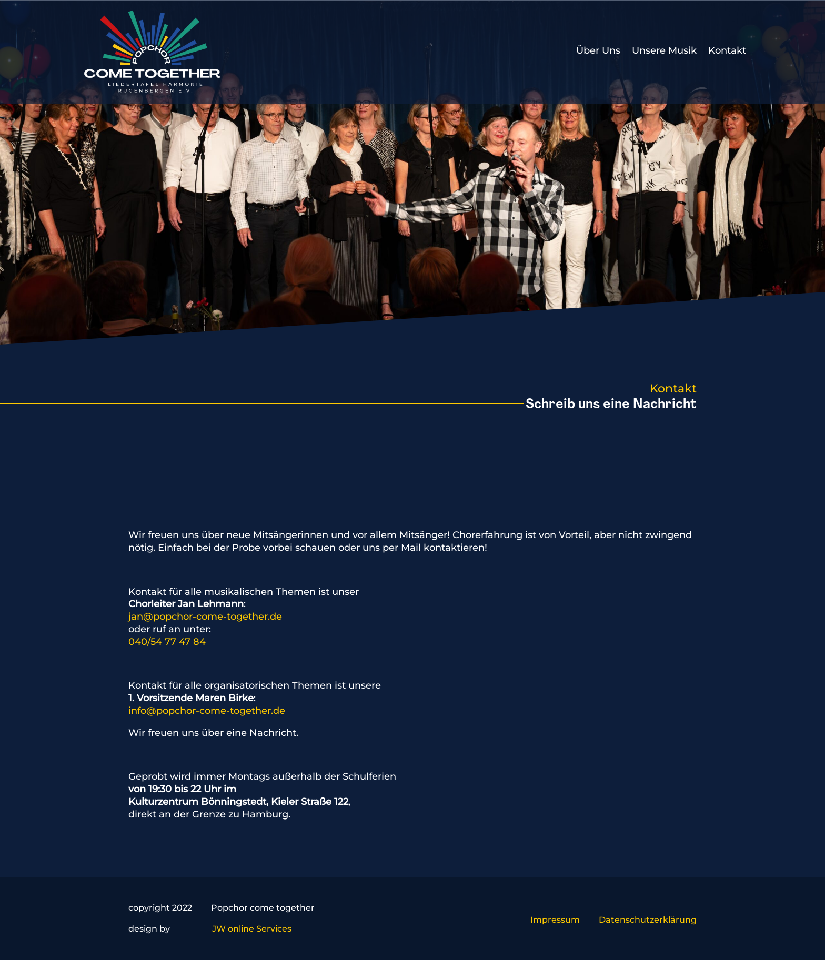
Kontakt (727, 50)
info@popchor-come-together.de (206, 710)
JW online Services (251, 929)
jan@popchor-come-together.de (205, 616)
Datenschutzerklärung (648, 920)
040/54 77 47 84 (167, 642)
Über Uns (598, 50)
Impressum (555, 920)
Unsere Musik (664, 50)
